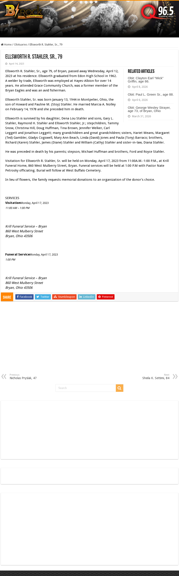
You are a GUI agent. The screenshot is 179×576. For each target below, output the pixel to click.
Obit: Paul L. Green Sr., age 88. (151, 94)
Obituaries (20, 44)
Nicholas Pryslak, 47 (32, 376)
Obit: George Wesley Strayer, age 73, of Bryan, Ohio (149, 109)
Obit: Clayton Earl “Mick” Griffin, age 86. (146, 79)
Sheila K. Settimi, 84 (146, 376)
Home (6, 44)
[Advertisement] (89, 340)
